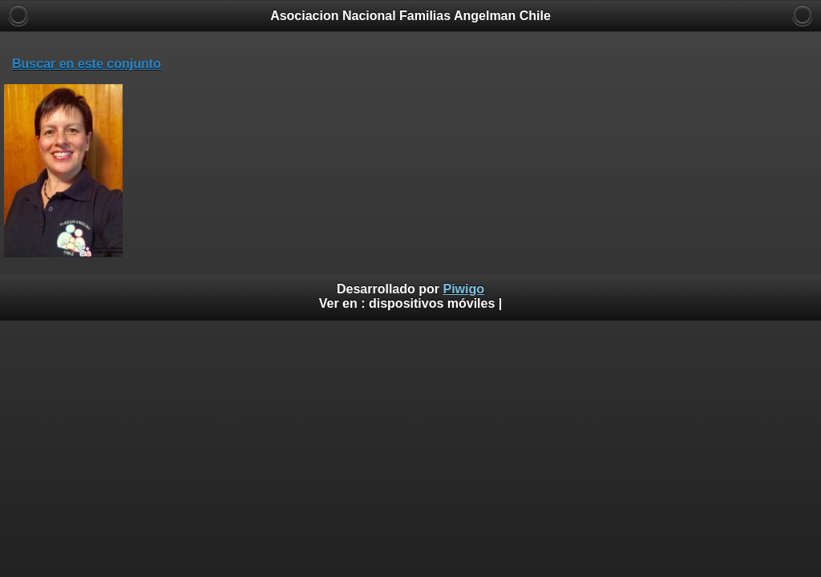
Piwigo (463, 289)
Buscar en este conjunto (86, 64)
